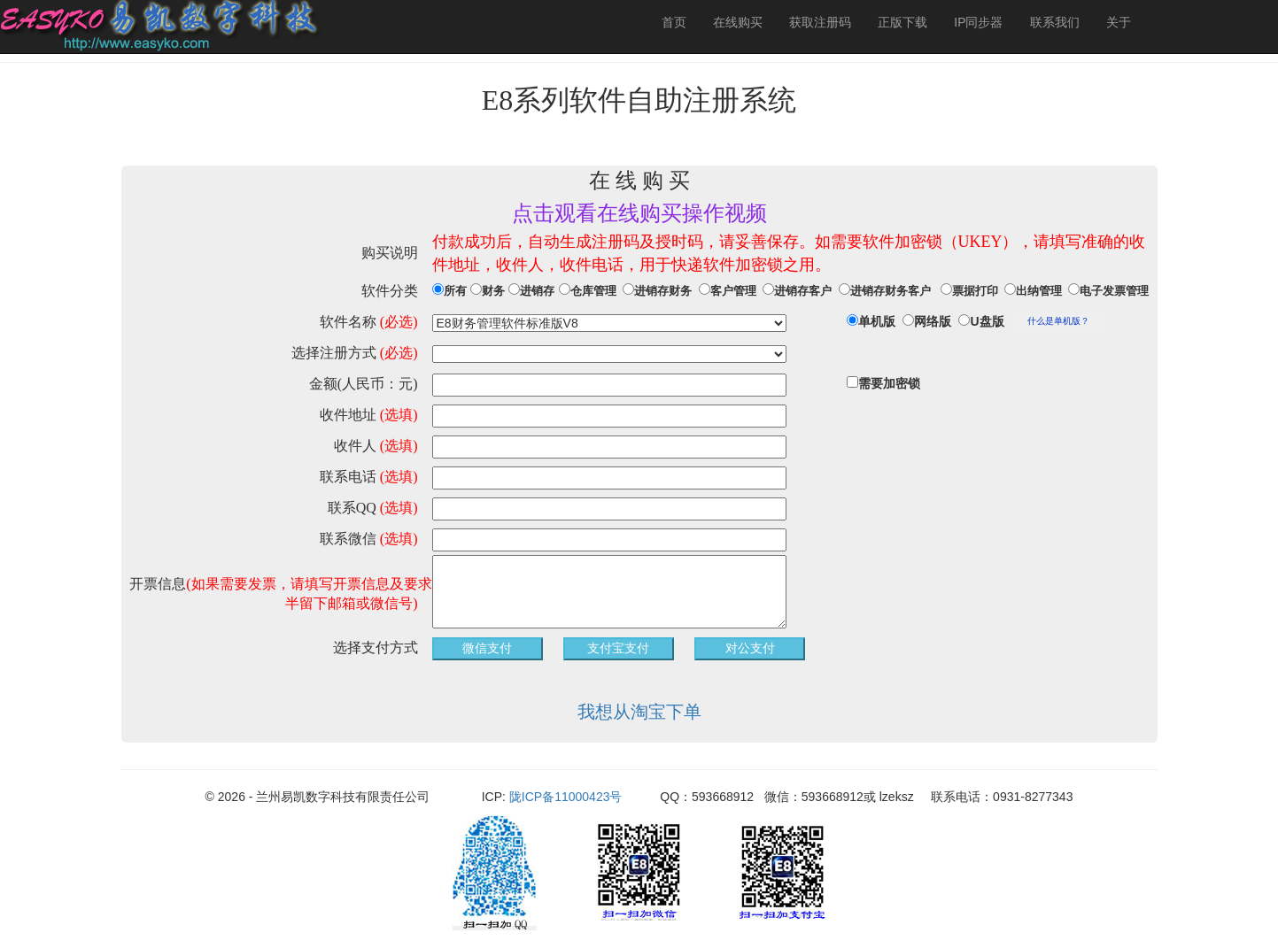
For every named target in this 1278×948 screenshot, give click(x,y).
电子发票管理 (1114, 290)
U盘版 (986, 321)
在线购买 (738, 22)
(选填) (399, 414)
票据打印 (975, 290)
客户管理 (733, 290)
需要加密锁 (889, 383)
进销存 (537, 290)
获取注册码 (820, 22)
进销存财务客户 (890, 290)
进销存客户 (803, 290)
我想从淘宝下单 (639, 711)
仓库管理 (593, 290)
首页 (674, 22)
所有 (455, 290)
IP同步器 (978, 22)
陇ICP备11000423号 (567, 797)
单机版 (876, 321)
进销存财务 (663, 290)
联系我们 (1055, 22)
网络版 (932, 321)
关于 (1118, 22)
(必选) (399, 321)
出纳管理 (1039, 290)
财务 (493, 290)
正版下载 (902, 22)
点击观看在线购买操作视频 (639, 213)
